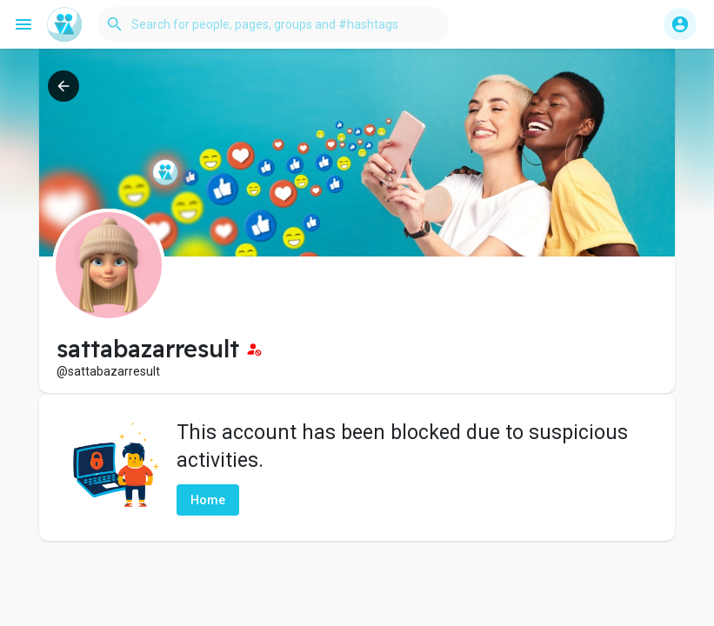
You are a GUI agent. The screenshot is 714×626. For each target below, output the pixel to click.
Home (207, 500)
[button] (273, 24)
